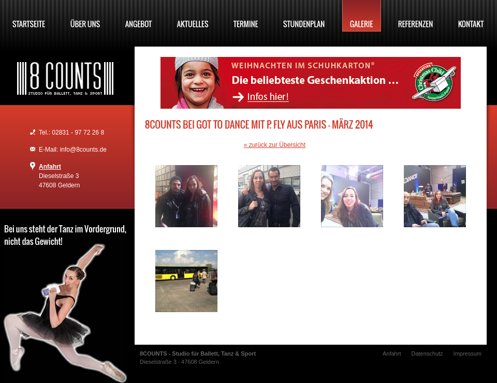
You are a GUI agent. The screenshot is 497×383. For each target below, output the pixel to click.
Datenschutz (427, 353)
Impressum (467, 353)
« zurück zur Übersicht (274, 145)
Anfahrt (50, 166)
